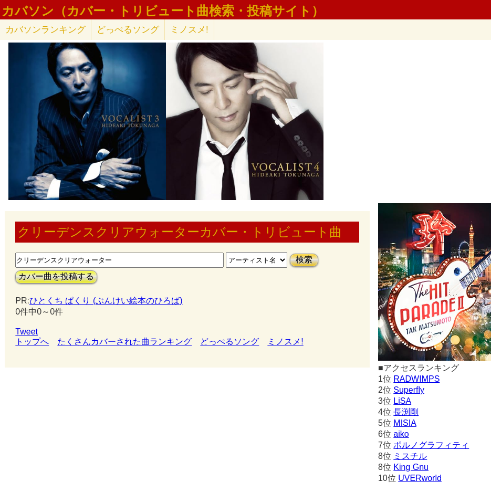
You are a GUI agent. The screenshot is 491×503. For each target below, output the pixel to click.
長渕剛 (406, 411)
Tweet (26, 331)
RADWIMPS (416, 378)
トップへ (32, 341)
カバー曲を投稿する (56, 276)
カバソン (45, 30)
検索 (304, 259)
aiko (401, 433)
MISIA (404, 422)
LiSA (402, 400)
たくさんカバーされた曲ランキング (124, 341)
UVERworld (420, 478)
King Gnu (411, 467)
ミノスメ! (189, 30)
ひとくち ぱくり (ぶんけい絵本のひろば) (106, 300)
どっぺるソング (128, 30)
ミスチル (410, 456)
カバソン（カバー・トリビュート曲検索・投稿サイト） (163, 11)
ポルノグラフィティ (431, 445)
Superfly (408, 389)
